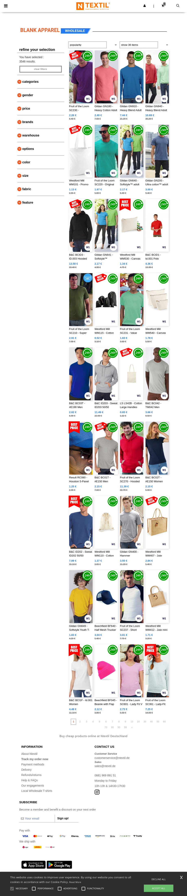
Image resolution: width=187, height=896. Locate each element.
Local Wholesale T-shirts (36, 790)
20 (138, 721)
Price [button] (26, 108)
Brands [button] (27, 122)
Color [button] (26, 162)
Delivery (26, 769)
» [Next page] (132, 727)
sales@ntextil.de (105, 766)
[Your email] (37, 818)
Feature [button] (27, 202)
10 (132, 721)
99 (125, 727)
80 (112, 727)
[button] (144, 5)
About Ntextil (29, 753)
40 (151, 721)
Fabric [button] (26, 189)
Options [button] (28, 149)
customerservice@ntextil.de (112, 758)
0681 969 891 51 (105, 775)
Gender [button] (27, 95)
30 (144, 721)
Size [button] (25, 175)
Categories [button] (30, 81)
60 (164, 721)
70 (106, 727)
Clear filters (40, 69)
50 (157, 721)
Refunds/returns (31, 775)
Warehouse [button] (30, 135)
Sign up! (63, 818)
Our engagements (32, 785)
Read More (75, 882)
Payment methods (32, 764)
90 (119, 727)
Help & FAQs (29, 780)
